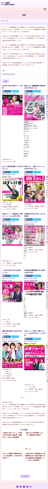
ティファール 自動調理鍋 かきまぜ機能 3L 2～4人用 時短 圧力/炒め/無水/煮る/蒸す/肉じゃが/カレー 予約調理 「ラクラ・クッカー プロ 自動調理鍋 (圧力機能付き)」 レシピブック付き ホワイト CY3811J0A (24, 29)
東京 (36, 250)
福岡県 (30, 126)
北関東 (15, 263)
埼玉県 (20, 263)
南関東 (37, 206)
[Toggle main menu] (24, 9)
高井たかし (31, 204)
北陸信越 (4, 206)
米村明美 (30, 313)
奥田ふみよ (31, 121)
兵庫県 (41, 315)
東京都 (41, 250)
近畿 (36, 315)
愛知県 (18, 324)
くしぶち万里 (31, 387)
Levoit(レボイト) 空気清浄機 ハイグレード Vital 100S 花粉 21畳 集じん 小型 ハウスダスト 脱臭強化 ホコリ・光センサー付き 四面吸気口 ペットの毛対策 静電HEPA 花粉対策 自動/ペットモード (24, 38)
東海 (14, 324)
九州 (25, 126)
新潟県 (10, 206)
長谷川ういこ (9, 159)
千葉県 (42, 206)
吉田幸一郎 (9, 373)
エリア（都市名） (29, 124)
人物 (3, 159)
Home (2, 20)
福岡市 (35, 126)
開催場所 (26, 93)
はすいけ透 (9, 202)
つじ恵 (7, 319)
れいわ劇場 (5, 3)
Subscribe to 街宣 (7, 402)
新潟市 (15, 206)
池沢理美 (30, 247)
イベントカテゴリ (7, 161)
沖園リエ (8, 371)
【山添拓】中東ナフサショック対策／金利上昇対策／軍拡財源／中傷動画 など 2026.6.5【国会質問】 (12, 435)
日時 (3, 93)
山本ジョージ (31, 384)
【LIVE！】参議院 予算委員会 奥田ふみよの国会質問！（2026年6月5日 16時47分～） (12, 456)
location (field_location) (8, 74)
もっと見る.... (25, 476)
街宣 (14, 161)
